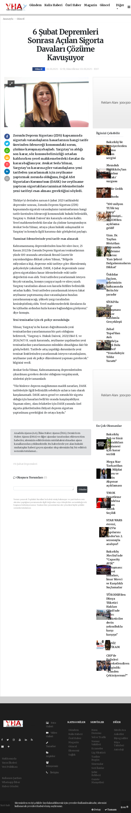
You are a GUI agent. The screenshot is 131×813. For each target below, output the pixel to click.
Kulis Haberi (53, 5)
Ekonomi (73, 750)
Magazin (90, 5)
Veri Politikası (10, 766)
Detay (96, 809)
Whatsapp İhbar (11, 782)
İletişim (52, 772)
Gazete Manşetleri (97, 781)
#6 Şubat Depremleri (25, 463)
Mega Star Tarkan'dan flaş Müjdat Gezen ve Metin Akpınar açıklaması (114, 473)
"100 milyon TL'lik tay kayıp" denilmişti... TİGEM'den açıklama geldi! (114, 216)
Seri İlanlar (97, 768)
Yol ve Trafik (98, 737)
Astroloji (119, 749)
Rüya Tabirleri (119, 744)
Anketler (119, 734)
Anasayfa (8, 18)
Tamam (111, 809)
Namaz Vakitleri (96, 743)
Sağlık (72, 754)
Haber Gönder (10, 786)
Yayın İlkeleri (9, 762)
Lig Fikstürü (98, 752)
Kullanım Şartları (12, 778)
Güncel (105, 5)
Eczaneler (97, 748)
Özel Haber (73, 5)
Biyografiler (121, 738)
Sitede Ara (120, 730)
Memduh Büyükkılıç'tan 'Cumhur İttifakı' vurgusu (116, 173)
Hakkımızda (9, 758)
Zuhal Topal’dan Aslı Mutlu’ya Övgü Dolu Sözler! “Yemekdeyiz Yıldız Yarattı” (115, 345)
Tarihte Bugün (95, 758)
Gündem (35, 5)
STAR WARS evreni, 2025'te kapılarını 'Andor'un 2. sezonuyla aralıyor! (114, 532)
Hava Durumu (96, 731)
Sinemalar (97, 763)
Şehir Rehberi (96, 774)
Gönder (83, 489)
